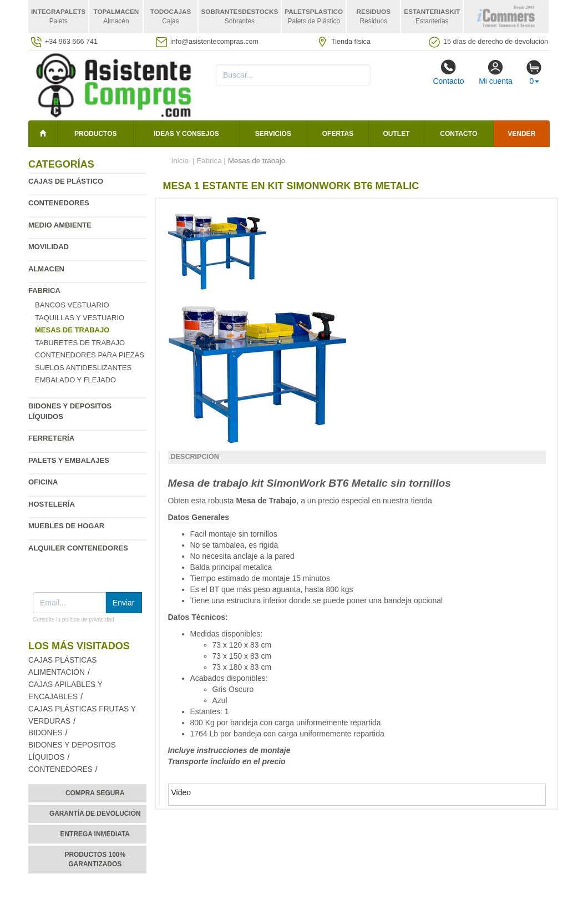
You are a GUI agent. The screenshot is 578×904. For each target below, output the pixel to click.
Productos (95, 134)
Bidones (45, 733)
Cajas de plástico (65, 181)
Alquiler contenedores (78, 548)
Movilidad (48, 247)
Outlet (396, 134)
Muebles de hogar (66, 526)
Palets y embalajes (68, 460)
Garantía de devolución (95, 813)
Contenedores (58, 203)
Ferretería (51, 438)
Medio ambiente (60, 225)
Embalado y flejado (75, 380)
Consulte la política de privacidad (73, 620)
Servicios (273, 134)
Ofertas (337, 134)
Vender (521, 134)
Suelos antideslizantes (83, 367)
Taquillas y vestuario (79, 318)
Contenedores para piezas (89, 355)
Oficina (43, 482)
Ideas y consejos (186, 134)
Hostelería (51, 504)
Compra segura (95, 793)
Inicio (180, 160)
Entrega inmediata (95, 834)
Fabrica (44, 290)
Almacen (46, 269)
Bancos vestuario (72, 305)
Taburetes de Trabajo (80, 343)
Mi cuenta (496, 72)
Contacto (448, 72)
